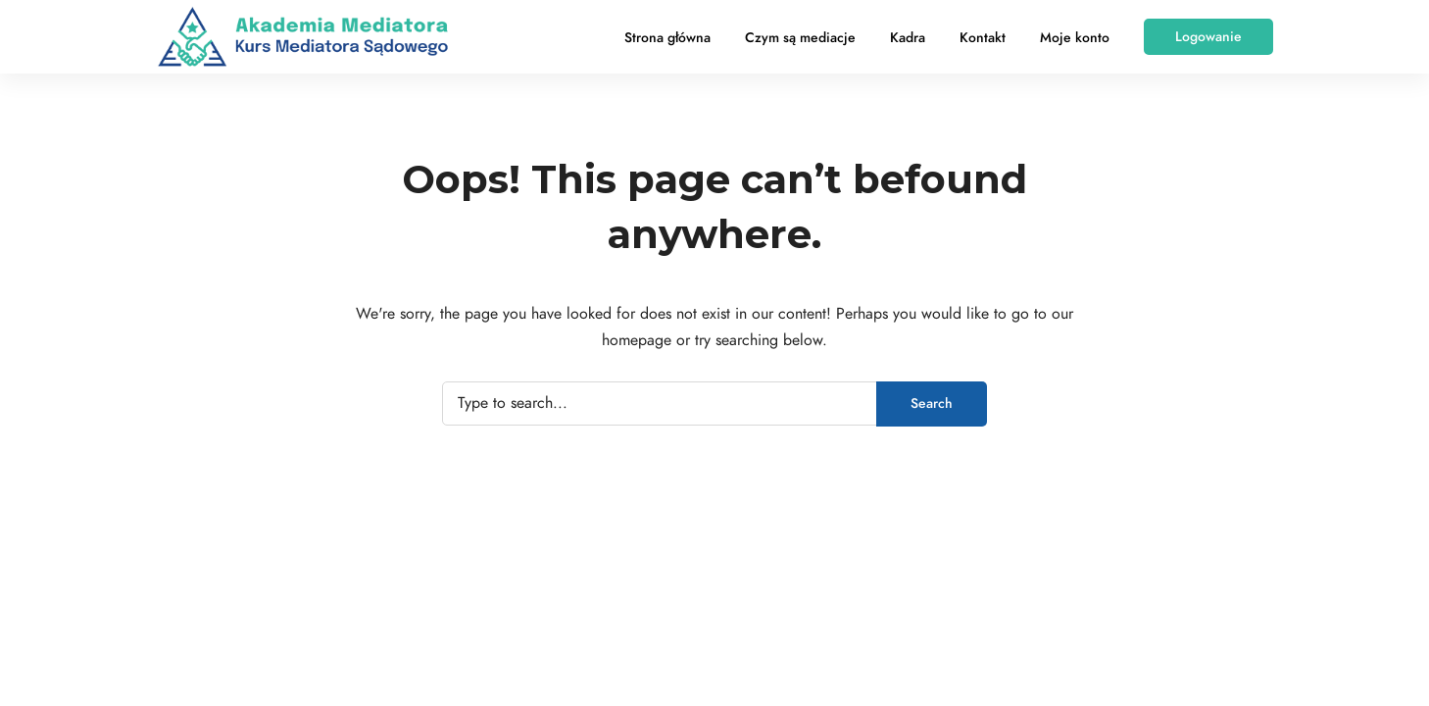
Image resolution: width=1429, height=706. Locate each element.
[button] (1208, 37)
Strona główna (667, 37)
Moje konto (1074, 37)
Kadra (907, 37)
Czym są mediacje (800, 37)
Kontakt (983, 37)
